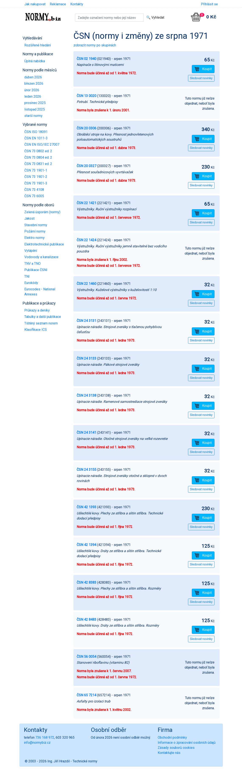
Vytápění (30, 251)
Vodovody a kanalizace (41, 257)
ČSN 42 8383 (86, 582)
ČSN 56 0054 (86, 657)
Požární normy (35, 231)
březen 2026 (33, 84)
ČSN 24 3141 (86, 433)
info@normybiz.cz (37, 743)
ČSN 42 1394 (86, 545)
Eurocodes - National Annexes (39, 291)
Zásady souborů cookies (176, 748)
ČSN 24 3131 (86, 321)
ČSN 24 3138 (86, 395)
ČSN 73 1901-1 (35, 170)
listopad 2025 (34, 109)
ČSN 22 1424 (86, 240)
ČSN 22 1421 (86, 203)
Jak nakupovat (35, 4)
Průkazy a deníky (37, 310)
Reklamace (58, 4)
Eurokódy (31, 283)
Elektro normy (34, 238)
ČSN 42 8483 (86, 620)
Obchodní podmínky (172, 737)
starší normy (33, 116)
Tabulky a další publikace (42, 317)
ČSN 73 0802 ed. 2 (38, 151)
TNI (27, 276)
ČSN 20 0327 (86, 166)
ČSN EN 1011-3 (36, 138)
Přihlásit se (209, 4)
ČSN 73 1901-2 (35, 177)
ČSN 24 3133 (86, 358)
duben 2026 (33, 77)
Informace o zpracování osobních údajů (187, 743)
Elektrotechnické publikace (44, 244)
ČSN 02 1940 (86, 59)
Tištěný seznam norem (41, 323)
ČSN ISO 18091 (36, 132)
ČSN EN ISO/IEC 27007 (41, 145)
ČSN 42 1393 (86, 507)
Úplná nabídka (34, 61)
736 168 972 (44, 737)
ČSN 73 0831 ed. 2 (38, 164)
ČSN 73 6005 (34, 196)
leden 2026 (32, 96)
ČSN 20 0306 (86, 128)
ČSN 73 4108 (34, 190)
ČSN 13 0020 (86, 96)
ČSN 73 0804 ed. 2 (38, 157)
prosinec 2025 (35, 103)
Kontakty (76, 4)
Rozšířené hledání (37, 45)
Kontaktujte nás (169, 753)
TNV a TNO (32, 264)
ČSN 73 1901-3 (35, 183)
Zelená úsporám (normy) (42, 212)
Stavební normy (35, 225)
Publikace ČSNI (35, 270)
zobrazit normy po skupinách (94, 45)
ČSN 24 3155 (86, 470)
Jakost (29, 218)
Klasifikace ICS (35, 330)
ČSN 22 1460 (86, 284)
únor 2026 (31, 90)
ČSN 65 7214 (86, 695)
